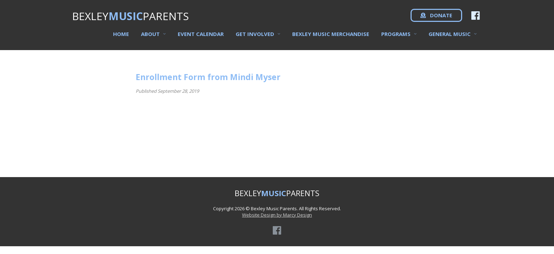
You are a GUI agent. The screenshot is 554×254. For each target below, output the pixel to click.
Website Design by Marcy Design (277, 215)
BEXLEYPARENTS (130, 18)
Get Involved (255, 35)
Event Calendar (201, 35)
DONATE (436, 17)
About (150, 35)
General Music (450, 35)
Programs (396, 35)
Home (121, 35)
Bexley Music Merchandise (330, 35)
